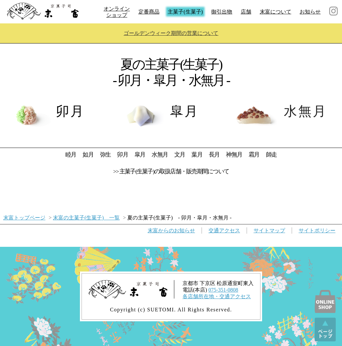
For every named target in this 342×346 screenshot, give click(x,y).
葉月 (196, 154)
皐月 (139, 154)
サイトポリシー (317, 230)
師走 (271, 154)
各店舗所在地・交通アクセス (217, 296)
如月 (88, 154)
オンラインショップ (117, 12)
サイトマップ (269, 230)
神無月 (234, 154)
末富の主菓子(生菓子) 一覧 (86, 217)
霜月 (254, 154)
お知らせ (310, 11)
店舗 (246, 11)
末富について (275, 11)
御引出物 (221, 11)
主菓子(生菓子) (185, 11)
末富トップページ (24, 217)
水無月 (160, 154)
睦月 (70, 154)
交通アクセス (224, 230)
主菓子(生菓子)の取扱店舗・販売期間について (174, 171)
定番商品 (148, 11)
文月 (179, 154)
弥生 (105, 154)
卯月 (122, 154)
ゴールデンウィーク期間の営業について (171, 33)
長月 (214, 154)
